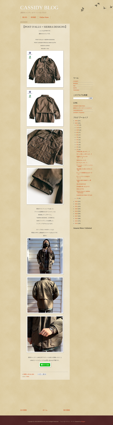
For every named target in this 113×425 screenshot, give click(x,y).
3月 (77, 147)
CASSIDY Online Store (79, 106)
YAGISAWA (76, 90)
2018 (76, 213)
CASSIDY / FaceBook (78, 112)
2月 (77, 149)
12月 (77, 125)
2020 (76, 208)
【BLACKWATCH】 (81, 184)
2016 (76, 218)
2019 (76, 211)
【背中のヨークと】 (81, 160)
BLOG (24, 17)
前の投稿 (66, 410)
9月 (77, 132)
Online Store (44, 17)
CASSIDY (75, 81)
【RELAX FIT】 (80, 189)
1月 (77, 198)
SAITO (75, 88)
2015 (76, 221)
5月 (77, 142)
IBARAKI (75, 83)
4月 (77, 144)
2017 (76, 216)
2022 (76, 204)
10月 (77, 130)
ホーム (45, 410)
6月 (77, 139)
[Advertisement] (45, 394)
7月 (77, 137)
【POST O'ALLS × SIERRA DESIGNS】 (83, 192)
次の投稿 (23, 410)
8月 (77, 135)
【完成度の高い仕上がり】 (83, 186)
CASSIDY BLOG (39, 7)
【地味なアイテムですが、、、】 (82, 157)
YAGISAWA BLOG (78, 110)
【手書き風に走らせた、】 (83, 151)
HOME (33, 17)
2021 (76, 206)
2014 (76, 223)
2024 (76, 123)
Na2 (74, 85)
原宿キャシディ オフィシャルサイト (82, 108)
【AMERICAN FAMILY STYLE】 (84, 195)
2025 (76, 120)
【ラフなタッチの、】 (82, 162)
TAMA (27, 376)
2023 (76, 201)
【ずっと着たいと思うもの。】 (84, 154)
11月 (77, 127)
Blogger (83, 421)
